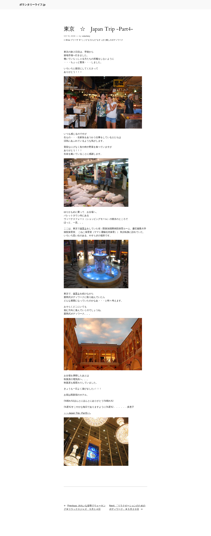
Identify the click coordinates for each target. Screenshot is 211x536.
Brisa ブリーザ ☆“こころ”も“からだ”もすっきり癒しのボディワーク (94, 40)
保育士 (83, 228)
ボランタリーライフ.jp (32, 4)
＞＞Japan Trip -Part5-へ (77, 413)
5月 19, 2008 (69, 36)
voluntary (86, 36)
